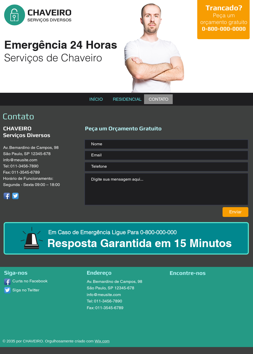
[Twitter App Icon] (15, 196)
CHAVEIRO (49, 12)
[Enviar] (235, 212)
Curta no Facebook (30, 281)
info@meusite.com (20, 159)
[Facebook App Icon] (7, 196)
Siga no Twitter (25, 290)
